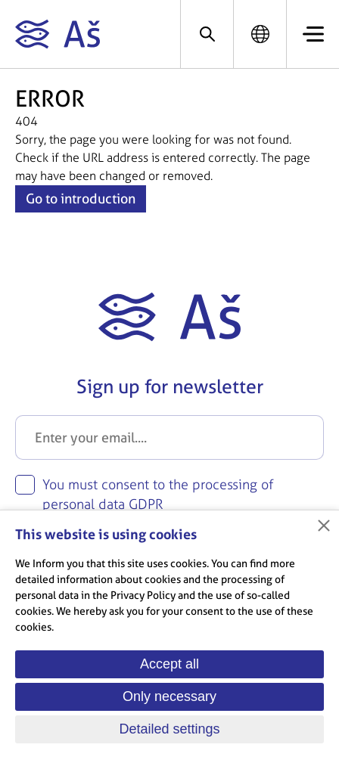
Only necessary (169, 696)
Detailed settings (169, 729)
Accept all (169, 664)
